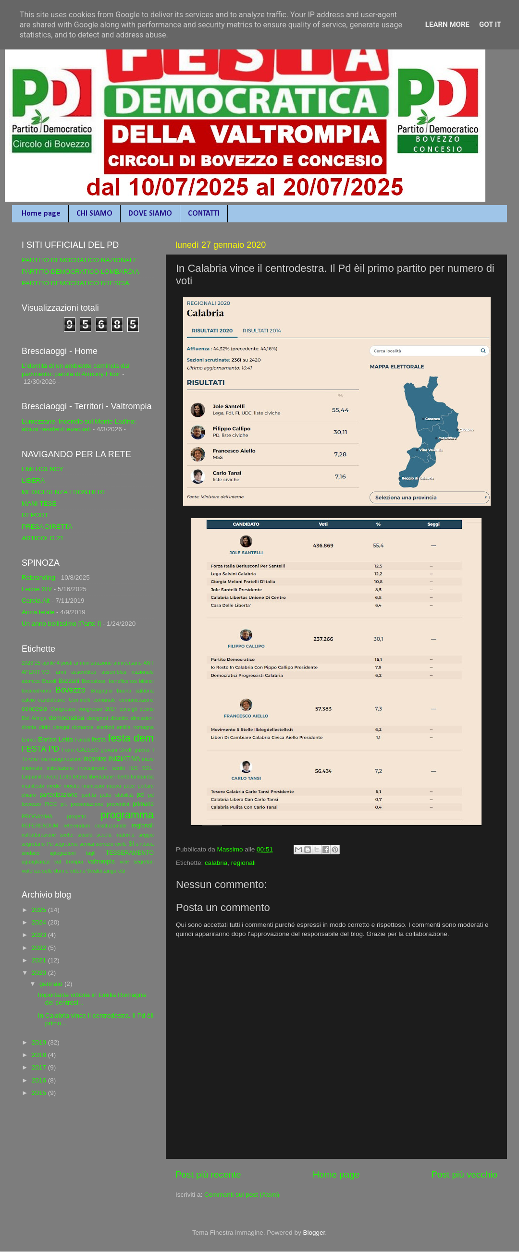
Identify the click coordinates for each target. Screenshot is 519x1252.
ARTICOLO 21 (43, 538)
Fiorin (68, 750)
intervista (32, 768)
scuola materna (116, 835)
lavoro (51, 776)
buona (124, 690)
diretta (29, 727)
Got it (490, 24)
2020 (40, 972)
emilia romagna (135, 727)
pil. (64, 804)
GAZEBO (88, 750)
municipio (93, 786)
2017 (40, 1067)
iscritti (118, 768)
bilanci (146, 681)
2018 (40, 1054)
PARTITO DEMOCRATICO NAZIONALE (79, 260)
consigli (128, 709)
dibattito (120, 718)
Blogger (314, 1232)
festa (99, 739)
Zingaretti (114, 871)
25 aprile (45, 663)
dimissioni (142, 718)
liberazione (101, 776)
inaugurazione (65, 759)
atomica (31, 681)
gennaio (51, 983)
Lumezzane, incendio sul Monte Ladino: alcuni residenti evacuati (79, 425)
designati (97, 718)
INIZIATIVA (124, 758)
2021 (40, 960)
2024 (40, 922)
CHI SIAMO (94, 214)
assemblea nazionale (127, 672)
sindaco (30, 853)
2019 (40, 1042)
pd (140, 794)
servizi (86, 844)
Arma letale (38, 612)
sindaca (145, 844)
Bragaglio (101, 690)
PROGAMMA (37, 816)
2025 (40, 909)
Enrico (29, 739)
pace (129, 786)
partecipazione (58, 794)
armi (61, 672)
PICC (51, 804)
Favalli (82, 739)
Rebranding (38, 577)
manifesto (33, 786)
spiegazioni (62, 853)
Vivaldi (94, 871)
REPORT (35, 515)
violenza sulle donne (45, 871)
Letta (65, 776)
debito (147, 709)
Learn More (447, 24)
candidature (51, 700)
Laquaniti (32, 776)
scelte (67, 835)
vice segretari (137, 861)
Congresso (62, 709)
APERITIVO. (36, 672)
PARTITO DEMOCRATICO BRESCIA (75, 283)
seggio (146, 835)
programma (127, 815)
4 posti (64, 663)
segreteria (66, 844)
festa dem (131, 738)
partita (89, 795)
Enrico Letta (55, 739)
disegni (61, 727)
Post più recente (208, 1174)
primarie (143, 804)
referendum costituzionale (94, 825)
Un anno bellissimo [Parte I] (61, 623)
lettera (80, 776)
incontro (94, 758)
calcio (28, 700)
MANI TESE (39, 503)
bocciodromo (36, 690)
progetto (76, 816)
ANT (148, 663)
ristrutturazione (39, 835)
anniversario (127, 663)
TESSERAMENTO (130, 853)
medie (54, 786)
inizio (148, 759)
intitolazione (60, 768)
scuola (84, 835)
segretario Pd (37, 844)
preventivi (118, 804)
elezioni (105, 727)
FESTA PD (40, 748)
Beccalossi (94, 681)
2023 (27, 663)
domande (83, 727)
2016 (40, 1080)
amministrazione (93, 663)
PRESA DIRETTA (47, 526)
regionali (243, 862)
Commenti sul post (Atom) (241, 1194)
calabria (216, 862)
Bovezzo (71, 689)
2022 (40, 947)
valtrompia (101, 861)
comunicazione (136, 700)
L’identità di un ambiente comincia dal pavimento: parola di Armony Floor (75, 369)
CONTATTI (204, 214)
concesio (34, 708)
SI (131, 843)
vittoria (78, 871)
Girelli (126, 750)
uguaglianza (35, 861)
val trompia (68, 861)
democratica (67, 717)
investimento (93, 768)
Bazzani (69, 681)
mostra (71, 786)
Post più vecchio (464, 1174)
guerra (142, 750)
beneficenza (122, 681)
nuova (114, 786)
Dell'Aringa (34, 718)
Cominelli (79, 700)
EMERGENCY (42, 469)
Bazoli (49, 681)
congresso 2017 (97, 709)
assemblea (83, 672)
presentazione (87, 804)
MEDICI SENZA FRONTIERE (64, 492)
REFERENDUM (40, 825)
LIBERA (33, 480)
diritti (44, 727)
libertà (122, 776)
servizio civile (111, 844)
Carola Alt (36, 600)
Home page (41, 214)
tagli (91, 853)
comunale (104, 700)
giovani (109, 750)
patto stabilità (116, 795)
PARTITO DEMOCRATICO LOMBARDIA (80, 271)
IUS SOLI (141, 768)
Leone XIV (37, 589)
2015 (40, 1092)
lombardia (142, 776)
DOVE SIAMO (150, 214)
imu (43, 759)
